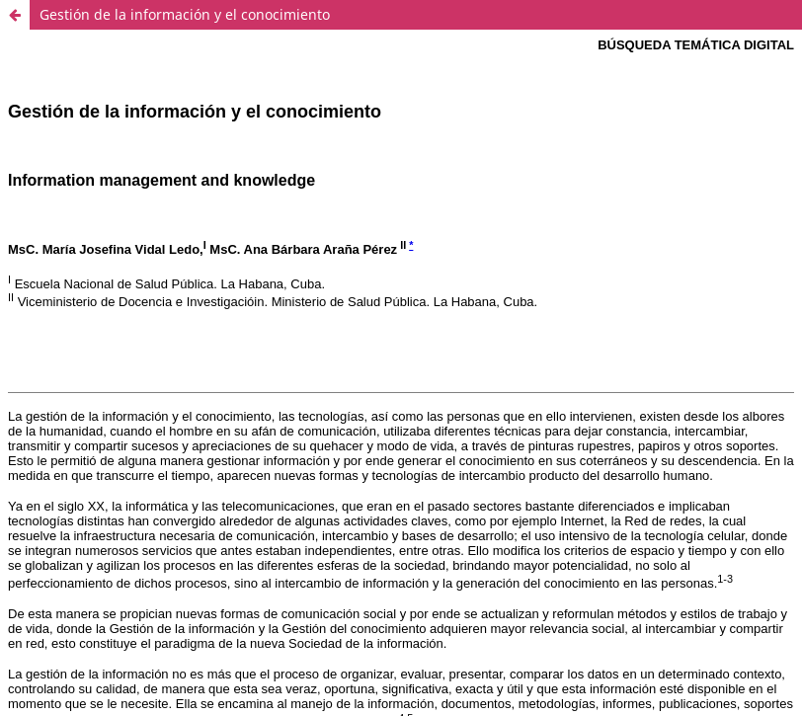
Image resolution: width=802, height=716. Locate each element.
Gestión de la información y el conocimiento (185, 14)
